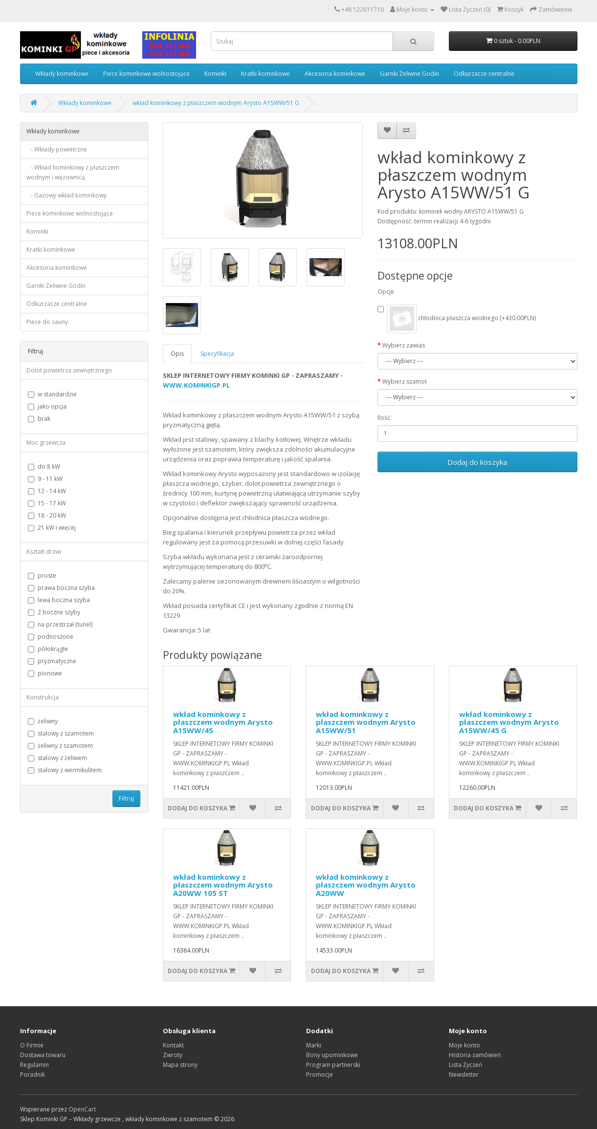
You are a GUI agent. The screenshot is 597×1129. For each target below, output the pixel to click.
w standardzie (52, 394)
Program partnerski (333, 1065)
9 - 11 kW (45, 479)
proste (42, 575)
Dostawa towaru (43, 1055)
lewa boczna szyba (59, 600)
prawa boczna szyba (61, 588)
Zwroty (172, 1055)
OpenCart (82, 1109)
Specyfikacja (217, 353)
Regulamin (34, 1065)
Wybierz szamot (404, 381)
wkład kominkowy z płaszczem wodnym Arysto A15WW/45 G (509, 722)
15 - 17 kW (47, 503)
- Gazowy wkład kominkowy (66, 195)
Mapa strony (180, 1065)
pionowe (45, 673)
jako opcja (47, 406)
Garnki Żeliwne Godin (409, 73)
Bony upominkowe (332, 1055)
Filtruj (126, 798)
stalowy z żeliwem (57, 758)
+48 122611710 (362, 9)
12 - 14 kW (47, 491)
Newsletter (464, 1074)
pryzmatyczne (52, 661)
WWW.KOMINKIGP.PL (196, 385)
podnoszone (50, 636)
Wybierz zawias (403, 345)
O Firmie (32, 1045)
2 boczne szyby (54, 612)
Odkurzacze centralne (484, 73)
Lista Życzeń (465, 1065)
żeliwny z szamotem (60, 745)
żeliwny (43, 721)
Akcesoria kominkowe (335, 73)
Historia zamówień (475, 1055)
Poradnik (32, 1074)
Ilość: (384, 417)
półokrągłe (48, 649)
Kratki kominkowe (265, 73)
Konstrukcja (42, 697)
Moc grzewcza (46, 442)
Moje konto (464, 1045)
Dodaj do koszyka (477, 462)
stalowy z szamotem (61, 733)
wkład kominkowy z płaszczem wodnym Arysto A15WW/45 (223, 722)
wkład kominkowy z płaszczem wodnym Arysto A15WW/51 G (216, 103)
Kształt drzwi (43, 551)
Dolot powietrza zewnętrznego (69, 370)
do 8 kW (44, 466)
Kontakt (173, 1045)
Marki (313, 1045)
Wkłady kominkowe (61, 73)
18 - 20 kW (47, 515)
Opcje (385, 291)
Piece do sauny (47, 322)
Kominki (215, 73)
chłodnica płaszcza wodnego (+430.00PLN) (456, 318)
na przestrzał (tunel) (60, 624)
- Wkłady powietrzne (56, 149)
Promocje (319, 1074)
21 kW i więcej (52, 527)
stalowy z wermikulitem (65, 770)
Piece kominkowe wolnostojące (146, 73)
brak (39, 418)
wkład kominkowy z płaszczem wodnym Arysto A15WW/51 (366, 722)
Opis (177, 353)
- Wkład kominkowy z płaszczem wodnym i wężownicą (72, 172)
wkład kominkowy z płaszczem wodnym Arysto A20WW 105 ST (223, 885)
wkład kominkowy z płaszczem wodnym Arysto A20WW (366, 885)
